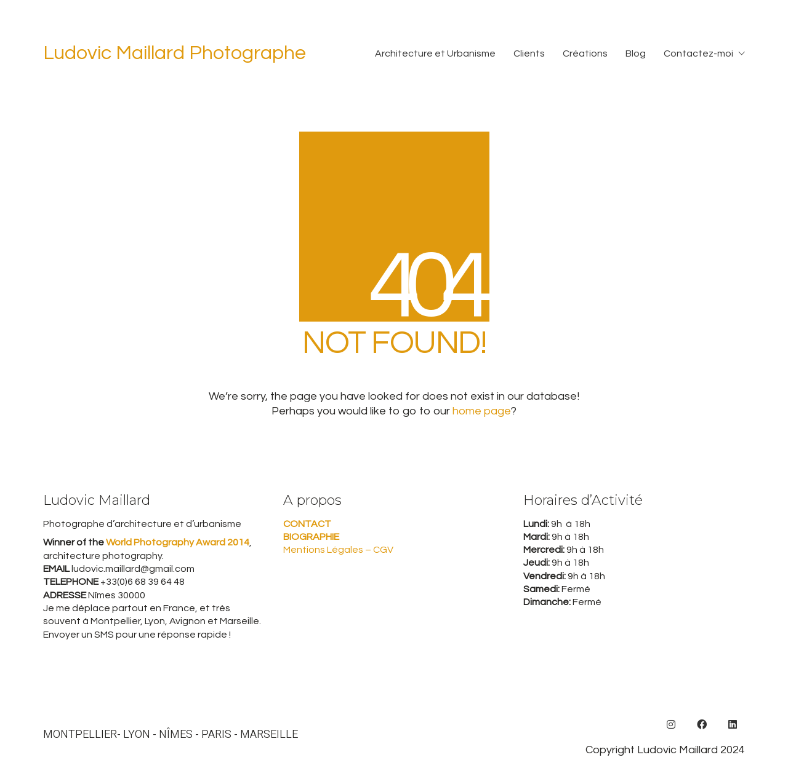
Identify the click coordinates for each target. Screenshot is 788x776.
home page (481, 411)
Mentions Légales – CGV (338, 550)
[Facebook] (702, 724)
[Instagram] (671, 724)
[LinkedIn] (732, 724)
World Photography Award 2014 (176, 542)
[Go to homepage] (174, 54)
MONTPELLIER (80, 734)
